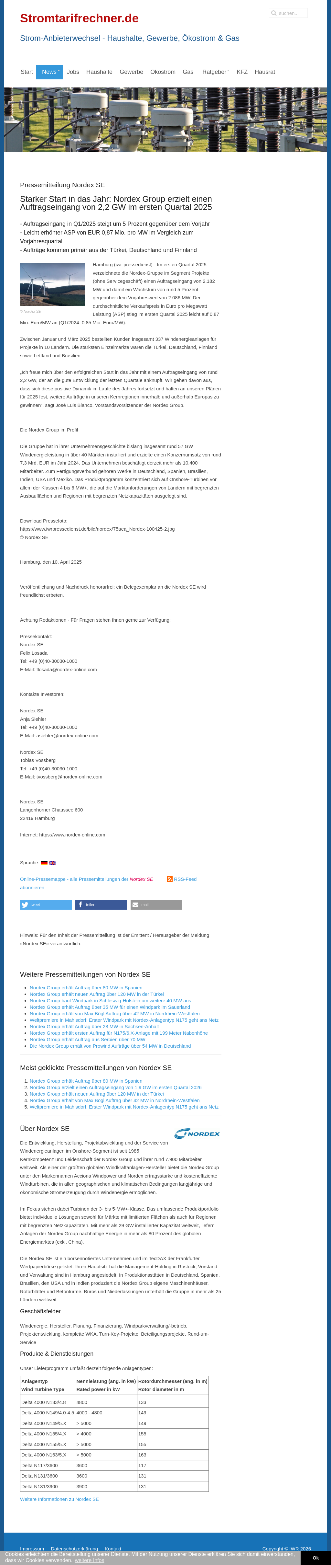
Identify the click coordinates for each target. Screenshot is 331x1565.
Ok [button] (316, 1557)
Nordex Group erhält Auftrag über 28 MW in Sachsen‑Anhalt (94, 1026)
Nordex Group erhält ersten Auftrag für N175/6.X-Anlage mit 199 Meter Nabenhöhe (119, 1033)
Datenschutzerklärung (74, 1548)
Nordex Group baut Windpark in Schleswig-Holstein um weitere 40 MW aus (110, 1000)
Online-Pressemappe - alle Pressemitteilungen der (86, 879)
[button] (46, 905)
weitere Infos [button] (89, 1560)
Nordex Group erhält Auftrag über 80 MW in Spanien (86, 987)
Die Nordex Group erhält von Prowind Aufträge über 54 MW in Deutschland (110, 1046)
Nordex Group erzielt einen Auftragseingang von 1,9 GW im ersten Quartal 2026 (116, 1087)
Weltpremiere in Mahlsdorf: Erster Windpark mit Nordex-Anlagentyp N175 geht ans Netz (124, 1020)
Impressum (32, 1548)
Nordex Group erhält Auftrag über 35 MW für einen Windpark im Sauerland (110, 1007)
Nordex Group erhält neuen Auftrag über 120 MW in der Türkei (97, 994)
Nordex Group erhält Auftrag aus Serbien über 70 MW (87, 1039)
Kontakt (113, 1548)
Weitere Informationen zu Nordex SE (59, 1499)
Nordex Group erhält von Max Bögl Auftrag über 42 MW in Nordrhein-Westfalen (115, 1013)
